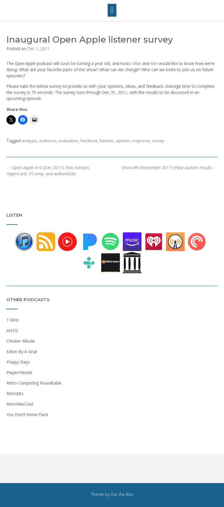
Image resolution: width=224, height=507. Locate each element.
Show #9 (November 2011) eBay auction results (170, 167)
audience (47, 140)
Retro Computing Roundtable (34, 383)
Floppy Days (18, 362)
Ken (154, 63)
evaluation (68, 140)
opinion (123, 140)
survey (158, 140)
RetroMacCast (20, 404)
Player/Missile (19, 372)
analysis (29, 140)
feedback (88, 140)
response (141, 140)
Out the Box (122, 494)
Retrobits (15, 393)
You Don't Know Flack (27, 414)
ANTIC (12, 330)
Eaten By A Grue (21, 351)
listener (106, 140)
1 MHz (12, 320)
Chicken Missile (20, 341)
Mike (136, 63)
